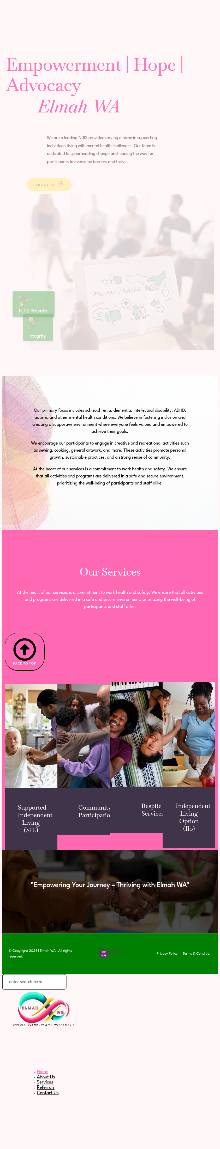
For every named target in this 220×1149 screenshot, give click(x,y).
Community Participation (96, 811)
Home (42, 1071)
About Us (46, 1077)
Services (45, 1082)
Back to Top (24, 651)
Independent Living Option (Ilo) (193, 817)
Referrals (45, 1087)
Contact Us (47, 1093)
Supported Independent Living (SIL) (35, 818)
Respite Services (152, 809)
